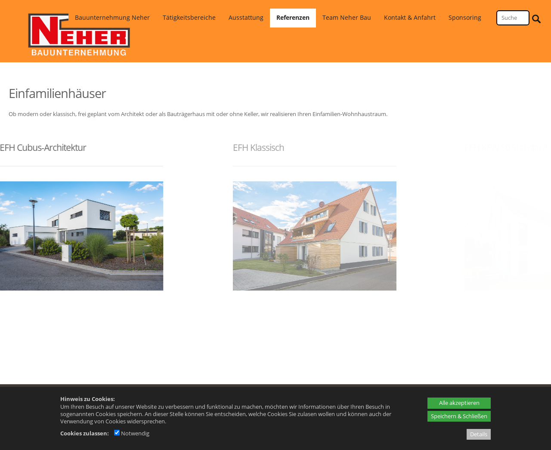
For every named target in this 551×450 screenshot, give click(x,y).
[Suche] (512, 17)
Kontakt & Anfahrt (410, 17)
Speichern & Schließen (459, 416)
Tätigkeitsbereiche (189, 17)
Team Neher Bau (346, 17)
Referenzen (293, 17)
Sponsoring (465, 17)
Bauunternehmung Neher (112, 17)
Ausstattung (246, 17)
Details (478, 434)
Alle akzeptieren (459, 403)
